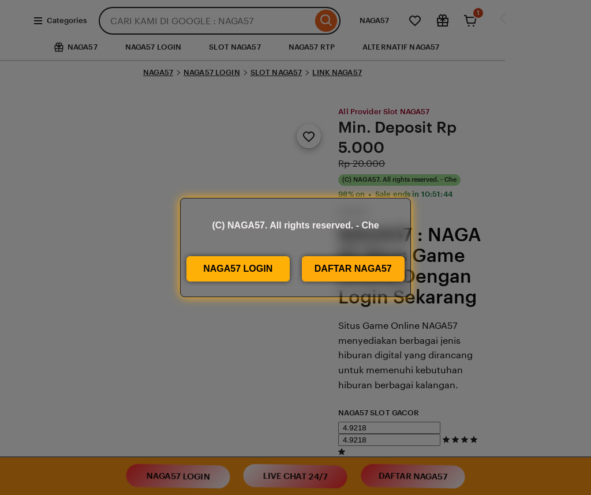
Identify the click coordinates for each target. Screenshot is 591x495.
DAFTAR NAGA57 (353, 268)
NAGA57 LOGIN (237, 268)
